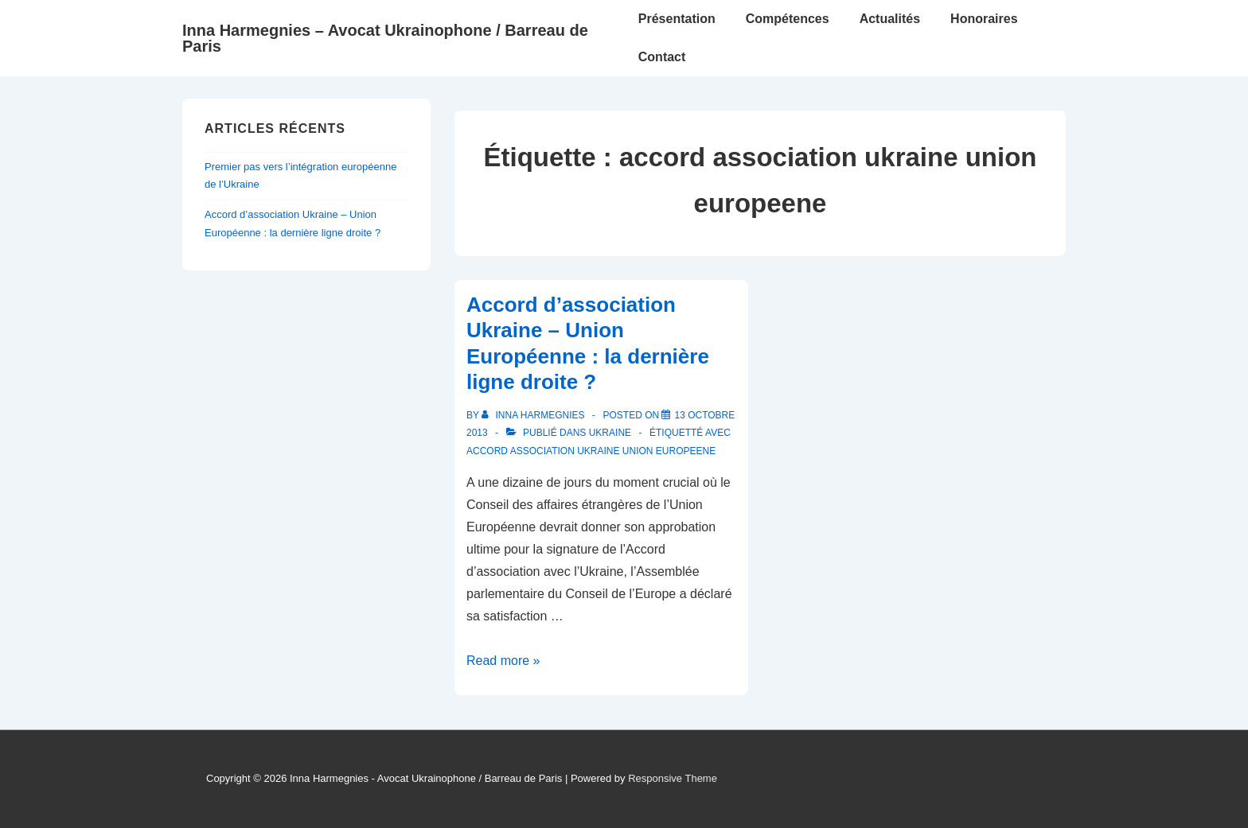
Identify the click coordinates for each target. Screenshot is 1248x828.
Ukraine (610, 432)
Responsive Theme (672, 778)
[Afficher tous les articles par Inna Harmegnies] (534, 415)
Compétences (787, 18)
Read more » (503, 660)
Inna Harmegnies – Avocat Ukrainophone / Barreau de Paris (385, 38)
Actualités (890, 18)
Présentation (677, 18)
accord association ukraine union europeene (591, 451)
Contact (662, 57)
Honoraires (983, 18)
